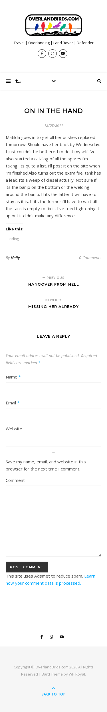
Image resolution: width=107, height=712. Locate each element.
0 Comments (90, 257)
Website (14, 428)
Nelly (15, 257)
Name (13, 377)
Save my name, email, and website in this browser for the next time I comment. (46, 465)
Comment (15, 480)
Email (12, 403)
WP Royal (77, 674)
